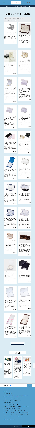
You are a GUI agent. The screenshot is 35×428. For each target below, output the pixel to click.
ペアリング (6, 399)
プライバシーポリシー (20, 426)
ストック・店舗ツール (21, 418)
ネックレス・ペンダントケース (9, 406)
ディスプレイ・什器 (19, 416)
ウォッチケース (19, 408)
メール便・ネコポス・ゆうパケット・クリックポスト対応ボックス (16, 395)
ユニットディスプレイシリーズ (9, 418)
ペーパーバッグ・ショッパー (9, 414)
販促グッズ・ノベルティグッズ (9, 420)
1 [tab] (17, 381)
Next (34, 366)
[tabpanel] (8, 367)
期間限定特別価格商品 (8, 393)
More (17, 343)
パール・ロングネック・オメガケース (15, 18)
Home (6, 18)
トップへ (29, 386)
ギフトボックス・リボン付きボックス (22, 412)
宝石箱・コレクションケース (9, 416)
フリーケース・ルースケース (9, 412)
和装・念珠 (28, 414)
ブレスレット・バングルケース (9, 408)
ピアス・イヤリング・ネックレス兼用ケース (12, 404)
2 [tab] (19, 381)
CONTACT (26, 426)
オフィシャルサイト (9, 426)
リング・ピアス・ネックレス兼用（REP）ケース (12, 401)
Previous (1, 366)
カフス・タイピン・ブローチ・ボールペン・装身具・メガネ (14, 410)
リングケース (23, 397)
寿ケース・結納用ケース (20, 414)
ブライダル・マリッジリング (15, 399)
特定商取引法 (15, 426)
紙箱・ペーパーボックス (8, 397)
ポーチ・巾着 (16, 397)
